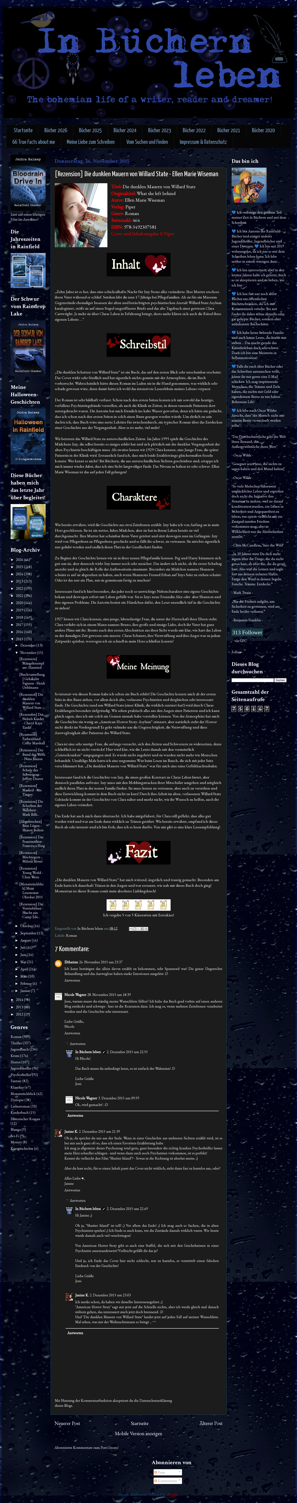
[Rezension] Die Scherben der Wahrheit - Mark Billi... (31, 808)
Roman (71, 935)
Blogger (172, 1494)
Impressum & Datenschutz (203, 142)
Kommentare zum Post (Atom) (95, 1447)
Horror (16, 1062)
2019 (20, 610)
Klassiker (17, 1087)
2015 (20, 639)
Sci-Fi (15, 1136)
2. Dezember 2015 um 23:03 (110, 1295)
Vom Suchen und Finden (147, 142)
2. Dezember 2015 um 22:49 (127, 1208)
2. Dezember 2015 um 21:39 (99, 1131)
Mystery (16, 1142)
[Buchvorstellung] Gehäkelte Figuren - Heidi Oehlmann (32, 681)
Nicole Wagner (75, 994)
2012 (20, 1014)
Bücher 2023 (159, 130)
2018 (20, 617)
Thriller (16, 1043)
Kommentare (165, 1480)
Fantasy (16, 1081)
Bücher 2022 (194, 130)
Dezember (28, 645)
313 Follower (247, 632)
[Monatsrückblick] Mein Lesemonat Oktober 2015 (31, 890)
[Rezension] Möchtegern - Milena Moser (31, 857)
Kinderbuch (20, 1112)
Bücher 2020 (263, 130)
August (26, 940)
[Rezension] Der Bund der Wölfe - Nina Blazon (32, 754)
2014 (20, 999)
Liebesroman (20, 1106)
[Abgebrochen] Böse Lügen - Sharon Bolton (31, 825)
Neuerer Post (67, 1423)
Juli (23, 947)
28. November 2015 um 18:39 (109, 994)
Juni (23, 954)
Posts (159, 1472)
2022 (20, 588)
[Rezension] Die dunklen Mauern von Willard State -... (32, 701)
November (28, 652)
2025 (20, 566)
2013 (20, 1007)
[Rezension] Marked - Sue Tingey (30, 790)
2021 (20, 595)
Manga (16, 1129)
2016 (20, 631)
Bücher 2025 (90, 130)
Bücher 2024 (125, 130)
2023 (20, 581)
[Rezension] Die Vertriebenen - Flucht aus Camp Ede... (31, 910)
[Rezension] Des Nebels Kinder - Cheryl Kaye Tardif (31, 721)
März (24, 976)
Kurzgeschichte (22, 1148)
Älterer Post (211, 1423)
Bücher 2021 (228, 130)
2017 (20, 624)
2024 (20, 574)
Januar (25, 990)
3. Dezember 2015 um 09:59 (118, 1098)
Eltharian (71, 962)
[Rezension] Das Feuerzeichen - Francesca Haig (32, 841)
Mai (23, 962)
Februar (26, 983)
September (28, 933)
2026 (20, 559)
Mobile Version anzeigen (138, 1433)
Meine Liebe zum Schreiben (91, 142)
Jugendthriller (21, 1068)
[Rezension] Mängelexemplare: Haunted (31, 663)
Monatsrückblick (23, 1093)
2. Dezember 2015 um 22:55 (127, 1052)
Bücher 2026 (55, 130)
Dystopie (17, 1100)
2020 (20, 602)
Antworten (72, 980)
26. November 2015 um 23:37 (101, 962)
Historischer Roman (25, 1119)
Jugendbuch (20, 1049)
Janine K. (71, 1131)
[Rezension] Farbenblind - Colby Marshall (32, 738)
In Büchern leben (88, 1052)
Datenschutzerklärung (155, 1400)
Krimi (15, 1055)
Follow (236, 652)
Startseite (23, 130)
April (24, 969)
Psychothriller (21, 1074)
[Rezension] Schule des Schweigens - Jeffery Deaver (31, 772)
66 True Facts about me (33, 142)
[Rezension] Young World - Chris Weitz (31, 872)
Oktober (27, 926)
